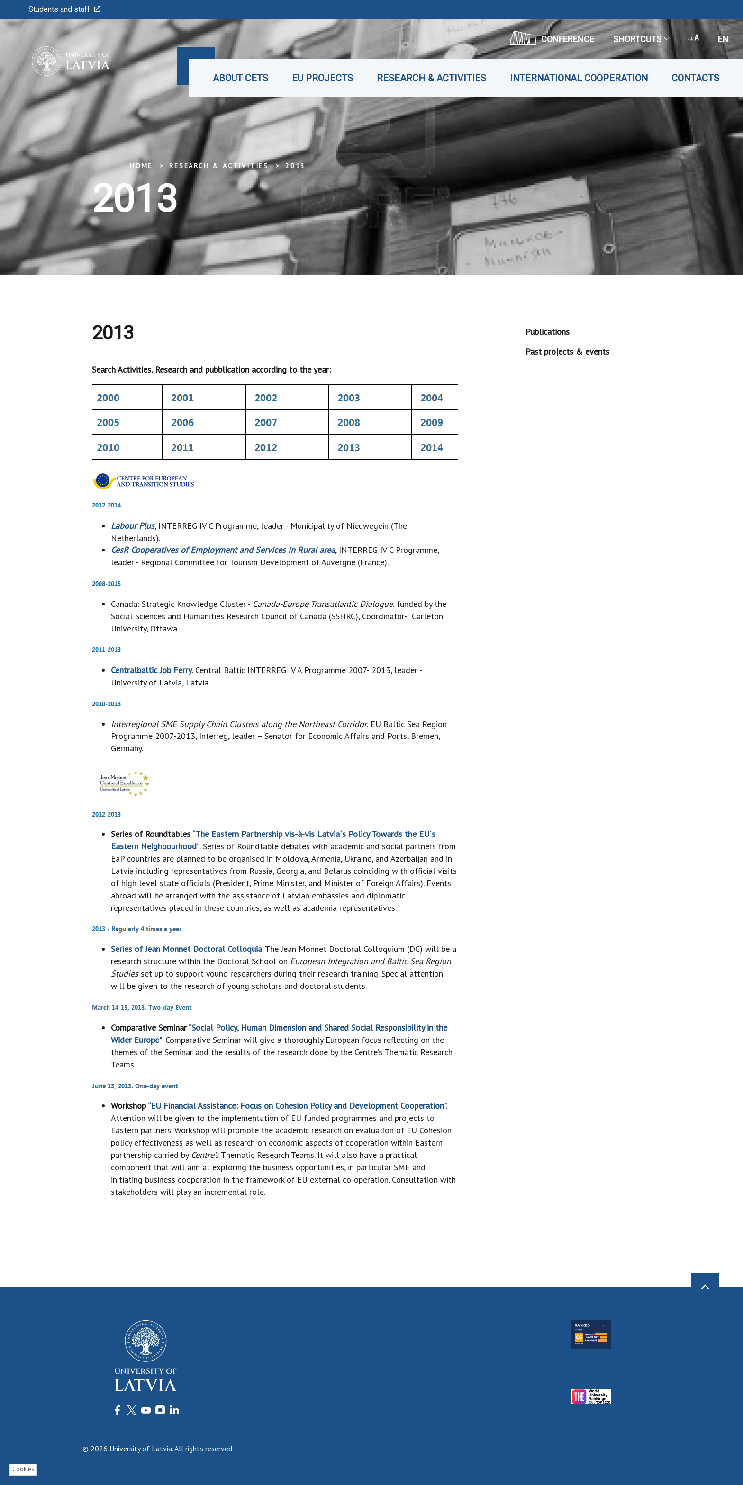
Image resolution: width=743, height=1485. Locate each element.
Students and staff (64, 9)
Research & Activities (431, 78)
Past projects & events (567, 351)
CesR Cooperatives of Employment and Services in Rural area (223, 549)
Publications (548, 331)
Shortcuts (641, 39)
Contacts (695, 78)
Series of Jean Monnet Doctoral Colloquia (186, 948)
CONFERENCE (552, 38)
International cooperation (579, 78)
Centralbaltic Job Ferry (151, 670)
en (723, 39)
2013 (295, 165)
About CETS (240, 78)
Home (141, 165)
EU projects (322, 78)
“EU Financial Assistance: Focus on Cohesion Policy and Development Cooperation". (297, 1105)
